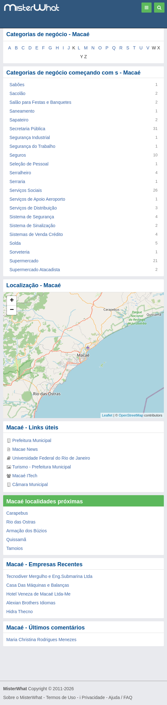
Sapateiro (18, 119)
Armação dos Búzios (26, 530)
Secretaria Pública (27, 128)
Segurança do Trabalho (32, 146)
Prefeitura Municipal (31, 440)
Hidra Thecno (19, 611)
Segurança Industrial (29, 137)
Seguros (17, 155)
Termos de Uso (61, 697)
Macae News (25, 449)
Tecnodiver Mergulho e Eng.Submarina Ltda (49, 576)
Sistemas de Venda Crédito (36, 234)
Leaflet (107, 415)
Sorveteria (19, 252)
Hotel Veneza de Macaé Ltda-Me (38, 593)
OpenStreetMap (131, 415)
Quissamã (16, 539)
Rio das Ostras (21, 521)
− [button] (12, 310)
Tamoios (14, 548)
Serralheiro (20, 172)
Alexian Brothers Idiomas (30, 602)
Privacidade (93, 697)
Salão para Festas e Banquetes (40, 102)
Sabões (16, 84)
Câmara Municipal (30, 484)
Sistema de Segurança (31, 216)
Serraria (17, 181)
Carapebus (17, 513)
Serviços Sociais (25, 190)
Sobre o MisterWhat (22, 697)
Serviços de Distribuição (33, 207)
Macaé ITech (24, 475)
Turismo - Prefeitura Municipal (41, 466)
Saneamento (21, 111)
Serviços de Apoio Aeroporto (37, 199)
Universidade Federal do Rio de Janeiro (51, 458)
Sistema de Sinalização (32, 225)
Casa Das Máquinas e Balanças (37, 585)
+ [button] (12, 300)
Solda (15, 243)
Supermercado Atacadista (34, 269)
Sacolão (17, 93)
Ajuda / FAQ (120, 697)
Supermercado (23, 260)
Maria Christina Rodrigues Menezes (41, 639)
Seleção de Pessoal (29, 163)
